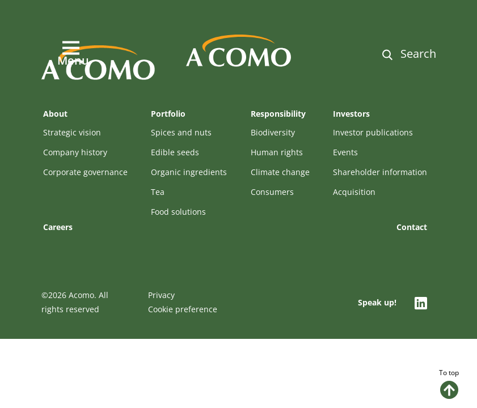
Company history (75, 152)
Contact (411, 227)
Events (345, 152)
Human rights (277, 152)
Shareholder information (380, 172)
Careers (58, 227)
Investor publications (373, 132)
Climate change (280, 172)
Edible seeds (175, 152)
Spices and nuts (181, 132)
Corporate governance (85, 172)
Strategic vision (72, 132)
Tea (157, 191)
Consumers (272, 191)
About (55, 113)
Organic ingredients (189, 172)
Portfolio (168, 113)
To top (449, 383)
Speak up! (377, 302)
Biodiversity (273, 132)
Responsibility (278, 113)
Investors (351, 113)
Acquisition (354, 191)
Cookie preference (182, 309)
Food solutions (178, 211)
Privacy (161, 295)
